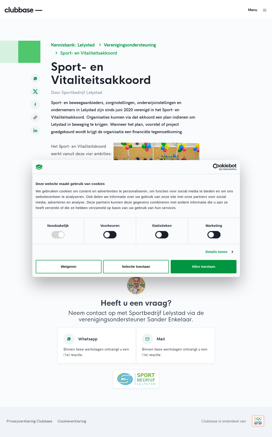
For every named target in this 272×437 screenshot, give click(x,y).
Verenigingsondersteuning (130, 45)
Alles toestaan (203, 266)
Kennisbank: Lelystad (73, 45)
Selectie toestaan (136, 266)
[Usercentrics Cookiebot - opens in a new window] (216, 166)
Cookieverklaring (72, 421)
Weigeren (68, 266)
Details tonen (216, 252)
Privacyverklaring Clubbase (29, 421)
